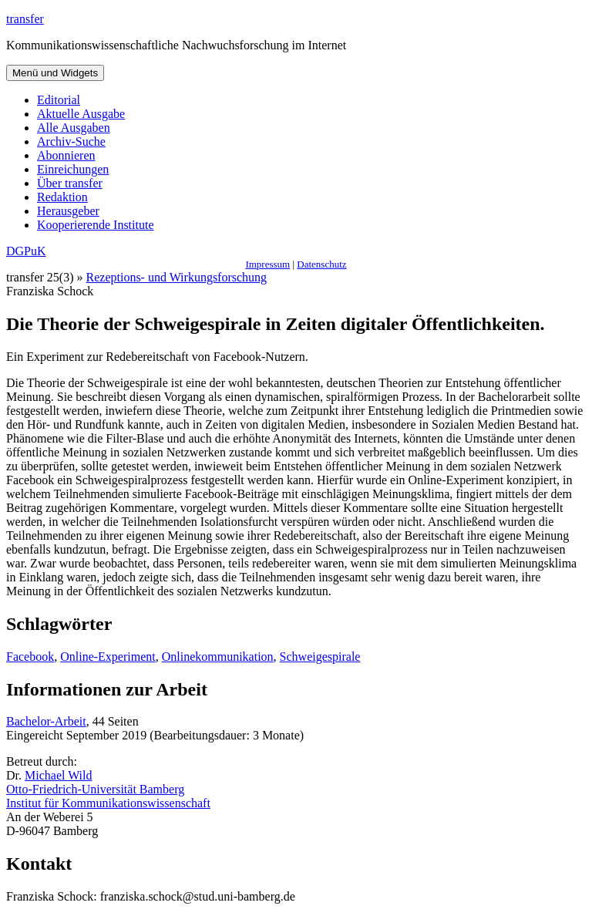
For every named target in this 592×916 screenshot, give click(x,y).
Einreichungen (73, 169)
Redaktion (62, 197)
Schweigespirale (320, 656)
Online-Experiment (108, 656)
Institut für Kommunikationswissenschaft (108, 803)
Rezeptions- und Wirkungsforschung (176, 277)
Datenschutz (321, 264)
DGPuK (26, 251)
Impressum (267, 264)
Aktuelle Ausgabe (81, 113)
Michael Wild (58, 775)
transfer (25, 18)
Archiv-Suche (71, 141)
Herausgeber (68, 210)
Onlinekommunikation (218, 656)
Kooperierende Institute (95, 224)
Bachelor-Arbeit (46, 721)
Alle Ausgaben (73, 127)
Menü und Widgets (55, 73)
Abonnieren (66, 155)
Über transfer (70, 183)
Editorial (58, 99)
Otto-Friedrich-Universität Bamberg (95, 789)
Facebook (30, 656)
